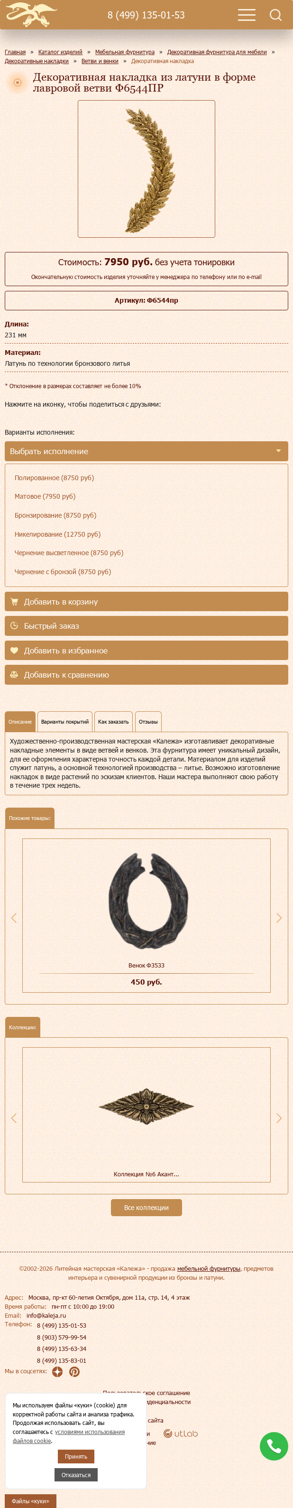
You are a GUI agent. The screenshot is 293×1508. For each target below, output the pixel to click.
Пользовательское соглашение (146, 1392)
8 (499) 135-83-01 (61, 1360)
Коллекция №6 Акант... (146, 1174)
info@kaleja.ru (46, 1315)
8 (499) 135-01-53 (146, 14)
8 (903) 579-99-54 (61, 1337)
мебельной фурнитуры (208, 1268)
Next (279, 917)
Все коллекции (146, 1207)
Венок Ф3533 (146, 965)
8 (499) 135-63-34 (61, 1348)
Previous (14, 917)
